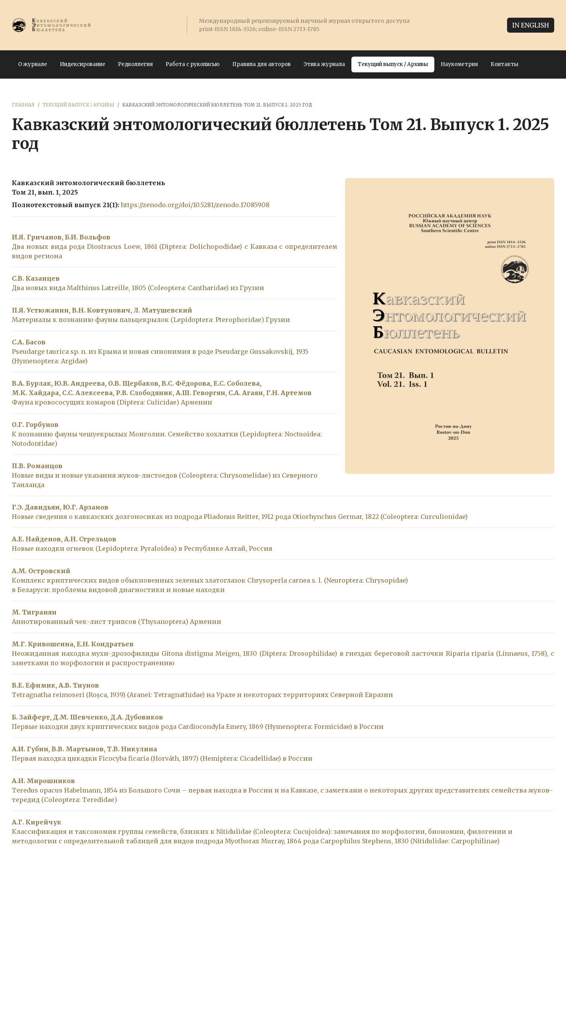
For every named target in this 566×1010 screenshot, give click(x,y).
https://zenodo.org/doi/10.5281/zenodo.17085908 (195, 205)
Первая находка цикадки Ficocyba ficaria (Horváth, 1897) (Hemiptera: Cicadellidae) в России (162, 758)
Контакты (504, 64)
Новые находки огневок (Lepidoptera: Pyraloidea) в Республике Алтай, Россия (142, 548)
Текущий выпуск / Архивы (393, 64)
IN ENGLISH (530, 25)
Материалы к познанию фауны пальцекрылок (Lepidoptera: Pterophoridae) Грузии (151, 320)
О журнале (32, 64)
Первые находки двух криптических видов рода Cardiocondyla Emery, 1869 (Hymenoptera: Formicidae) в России (198, 726)
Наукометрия (459, 64)
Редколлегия (135, 64)
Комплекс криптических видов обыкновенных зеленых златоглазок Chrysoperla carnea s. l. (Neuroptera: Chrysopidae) (210, 580)
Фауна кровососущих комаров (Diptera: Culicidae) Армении (112, 402)
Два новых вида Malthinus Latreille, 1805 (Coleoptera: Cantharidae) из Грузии (138, 288)
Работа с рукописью (192, 64)
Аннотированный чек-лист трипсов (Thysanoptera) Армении (116, 622)
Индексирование (82, 64)
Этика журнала (324, 64)
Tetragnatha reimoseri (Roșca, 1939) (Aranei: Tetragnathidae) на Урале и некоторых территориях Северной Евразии (202, 695)
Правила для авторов (261, 64)
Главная (23, 105)
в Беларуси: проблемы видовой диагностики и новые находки (118, 590)
